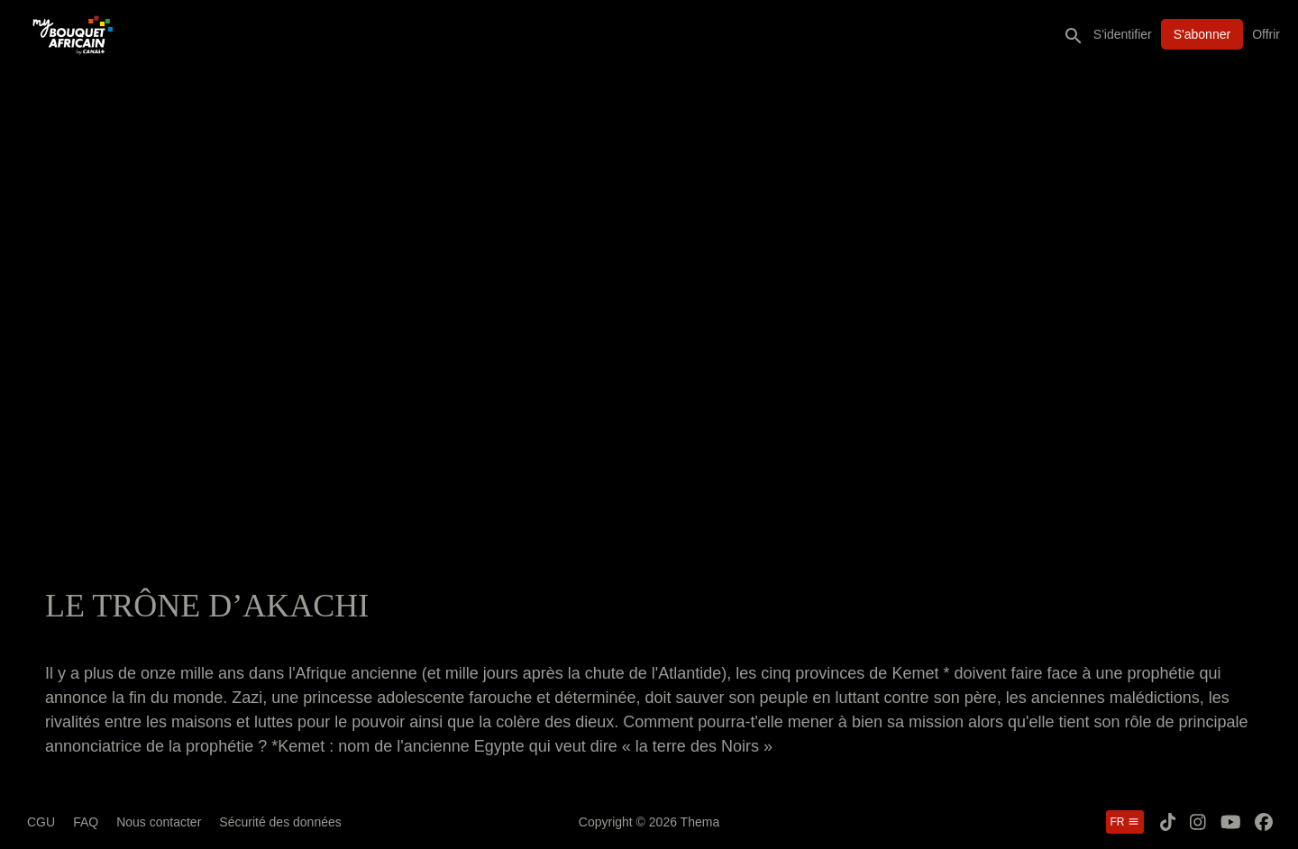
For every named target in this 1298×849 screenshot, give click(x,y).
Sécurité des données (280, 822)
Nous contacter (158, 822)
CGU (41, 822)
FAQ (85, 822)
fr (1125, 822)
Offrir (1266, 34)
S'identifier (1122, 34)
